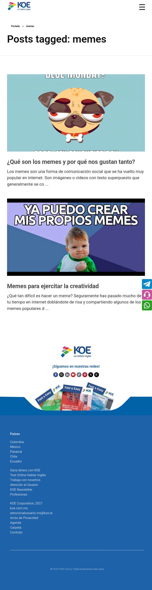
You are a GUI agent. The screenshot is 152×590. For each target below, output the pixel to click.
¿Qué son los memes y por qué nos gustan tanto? (71, 161)
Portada (15, 26)
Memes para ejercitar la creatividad (53, 286)
